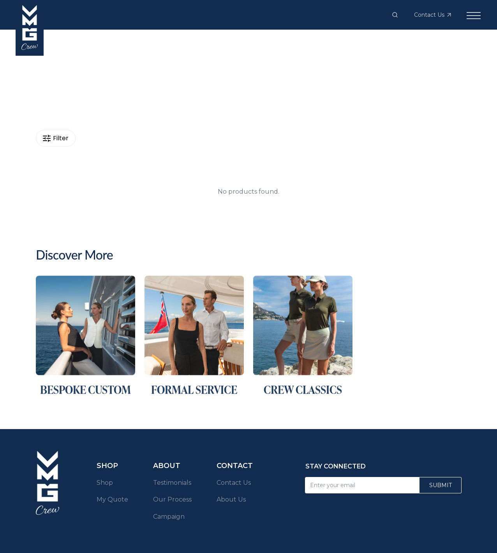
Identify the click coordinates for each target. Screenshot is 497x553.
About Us (231, 499)
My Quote (112, 499)
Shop (105, 482)
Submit (440, 485)
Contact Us (234, 482)
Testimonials (172, 482)
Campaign (169, 516)
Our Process (172, 499)
